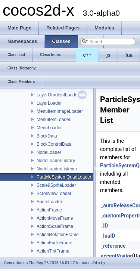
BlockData (47, 136)
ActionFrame (49, 210)
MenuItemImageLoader (60, 111)
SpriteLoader (49, 201)
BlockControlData (54, 144)
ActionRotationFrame (58, 234)
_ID (104, 226)
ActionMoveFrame (55, 218)
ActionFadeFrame (54, 242)
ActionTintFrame (53, 251)
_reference (113, 246)
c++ (87, 55)
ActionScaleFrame (55, 226)
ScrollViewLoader (54, 193)
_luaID (108, 236)
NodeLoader (49, 152)
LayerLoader (49, 103)
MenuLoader (49, 127)
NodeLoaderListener (57, 168)
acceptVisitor (116, 256)
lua (129, 55)
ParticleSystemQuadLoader (64, 177)
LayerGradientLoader (58, 95)
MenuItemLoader (54, 119)
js (108, 55)
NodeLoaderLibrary (56, 160)
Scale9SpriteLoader (56, 185)
